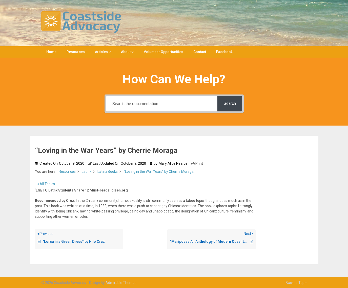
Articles (101, 52)
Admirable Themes (121, 283)
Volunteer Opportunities (163, 52)
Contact (199, 52)
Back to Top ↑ (296, 283)
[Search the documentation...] (161, 103)
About (126, 52)
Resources (76, 52)
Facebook (224, 52)
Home (51, 52)
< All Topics (46, 184)
